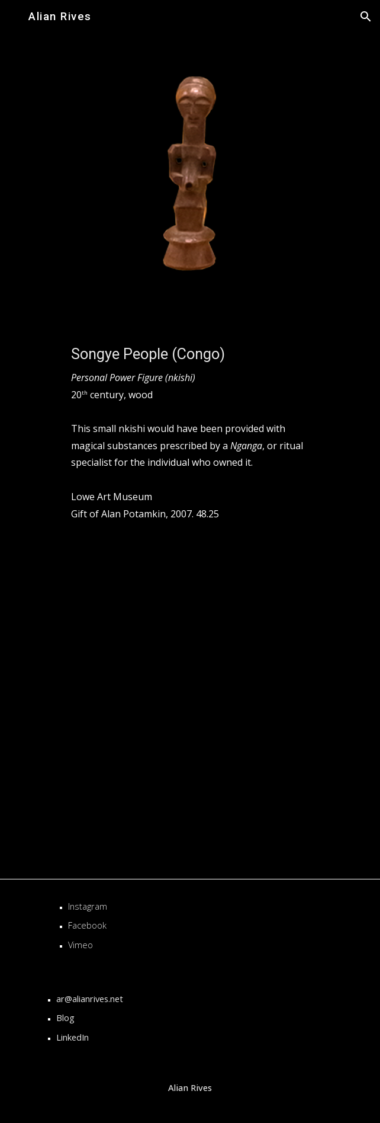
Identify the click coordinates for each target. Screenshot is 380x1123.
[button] (14, 16)
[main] (190, 370)
